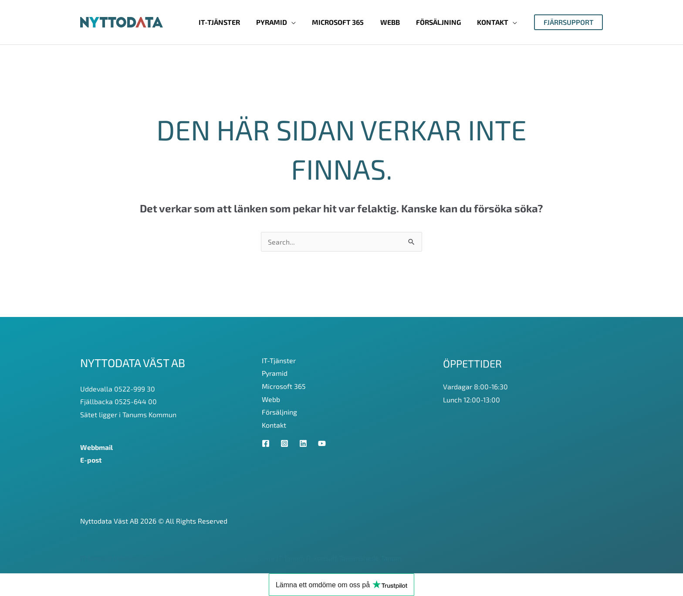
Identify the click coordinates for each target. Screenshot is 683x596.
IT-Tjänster (279, 360)
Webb (271, 399)
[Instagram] (284, 443)
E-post (91, 460)
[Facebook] (266, 443)
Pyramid (274, 373)
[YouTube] (322, 443)
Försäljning (279, 412)
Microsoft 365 (284, 386)
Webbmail (97, 447)
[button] (568, 22)
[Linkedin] (303, 443)
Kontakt (274, 425)
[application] (302, 22)
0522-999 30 (134, 389)
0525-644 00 (136, 401)
